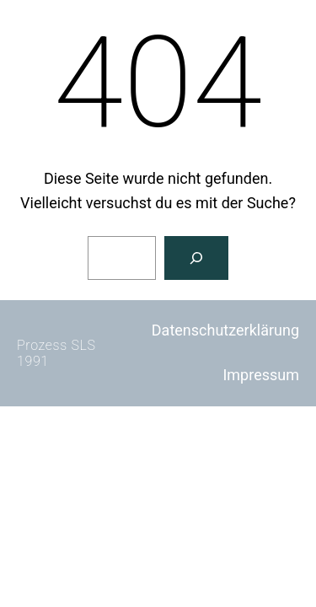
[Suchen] (196, 258)
